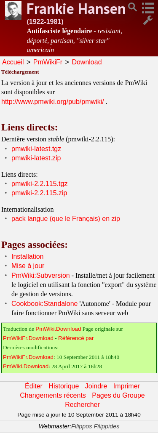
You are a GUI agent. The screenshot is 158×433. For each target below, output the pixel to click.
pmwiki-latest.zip (36, 158)
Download (87, 62)
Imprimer (126, 386)
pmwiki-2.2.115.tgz (39, 183)
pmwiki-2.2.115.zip (39, 193)
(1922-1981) (45, 21)
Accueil (13, 62)
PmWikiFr (47, 62)
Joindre (96, 386)
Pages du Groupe (118, 395)
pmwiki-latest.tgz (36, 148)
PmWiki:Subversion (40, 275)
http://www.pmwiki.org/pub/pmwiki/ (52, 101)
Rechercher (82, 404)
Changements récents (53, 395)
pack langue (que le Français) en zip (65, 218)
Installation (27, 256)
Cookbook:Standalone (44, 303)
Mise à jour (27, 265)
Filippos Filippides (95, 426)
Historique (63, 386)
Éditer (34, 386)
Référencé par (76, 338)
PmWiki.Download (58, 329)
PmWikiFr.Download (28, 338)
